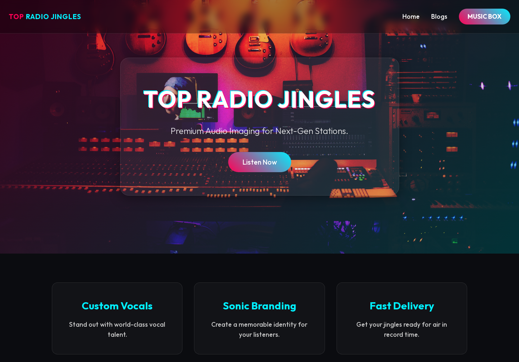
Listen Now (260, 162)
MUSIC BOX (485, 16)
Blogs (439, 16)
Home (411, 16)
